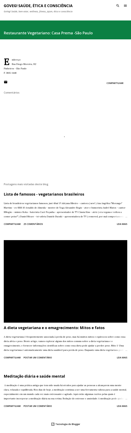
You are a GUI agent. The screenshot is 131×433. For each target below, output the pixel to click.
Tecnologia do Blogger (65, 424)
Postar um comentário (38, 357)
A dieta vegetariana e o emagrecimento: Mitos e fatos (54, 327)
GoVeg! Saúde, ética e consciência (38, 5)
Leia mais (122, 223)
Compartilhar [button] (115, 83)
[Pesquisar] (118, 6)
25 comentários (33, 223)
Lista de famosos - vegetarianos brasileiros (44, 194)
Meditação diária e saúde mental (34, 376)
